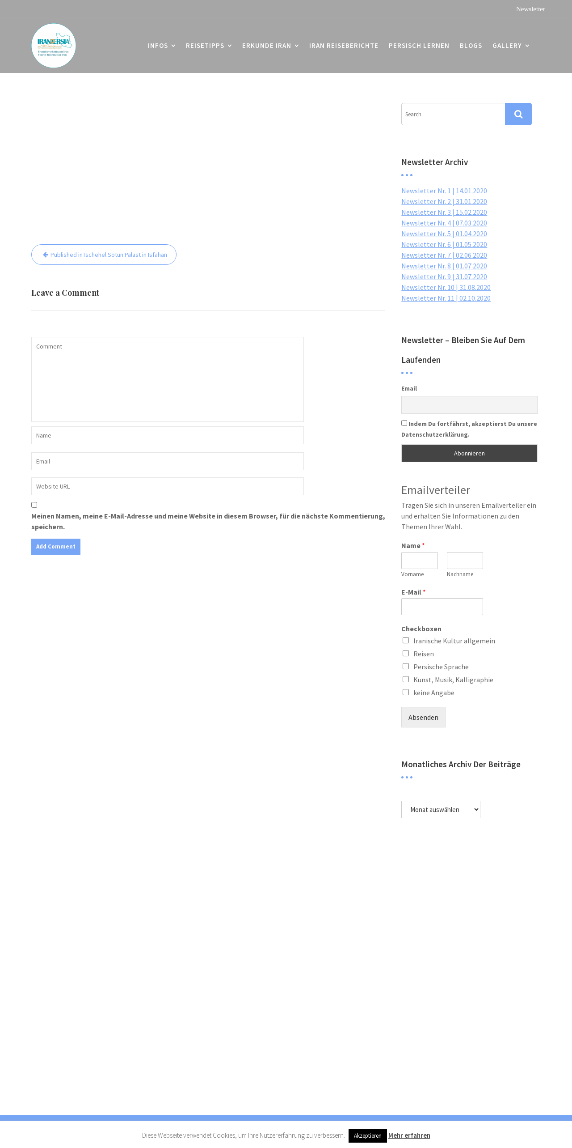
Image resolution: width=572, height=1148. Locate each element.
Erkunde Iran (266, 45)
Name (413, 545)
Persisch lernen (419, 45)
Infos (158, 45)
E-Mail (413, 591)
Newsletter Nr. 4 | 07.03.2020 (444, 222)
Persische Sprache (441, 666)
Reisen (423, 653)
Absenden (423, 717)
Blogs (471, 45)
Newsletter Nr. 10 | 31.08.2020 (446, 287)
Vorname (412, 574)
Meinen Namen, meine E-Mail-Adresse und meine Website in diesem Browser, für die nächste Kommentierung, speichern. (208, 521)
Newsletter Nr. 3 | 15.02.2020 (444, 212)
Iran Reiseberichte (344, 45)
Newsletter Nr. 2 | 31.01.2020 (444, 201)
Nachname (460, 574)
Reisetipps (205, 45)
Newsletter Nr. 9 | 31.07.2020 (444, 276)
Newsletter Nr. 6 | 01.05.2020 (444, 244)
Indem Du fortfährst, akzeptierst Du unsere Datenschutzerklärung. (469, 429)
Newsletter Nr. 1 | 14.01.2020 (444, 190)
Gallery (507, 45)
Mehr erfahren (409, 1135)
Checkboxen (421, 628)
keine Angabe (433, 692)
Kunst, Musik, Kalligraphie (453, 679)
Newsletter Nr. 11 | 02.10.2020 (446, 297)
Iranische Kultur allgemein (454, 640)
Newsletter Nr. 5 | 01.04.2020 (444, 233)
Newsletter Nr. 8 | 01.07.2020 (444, 265)
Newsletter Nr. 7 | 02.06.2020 (444, 255)
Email (409, 388)
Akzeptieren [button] (368, 1135)
